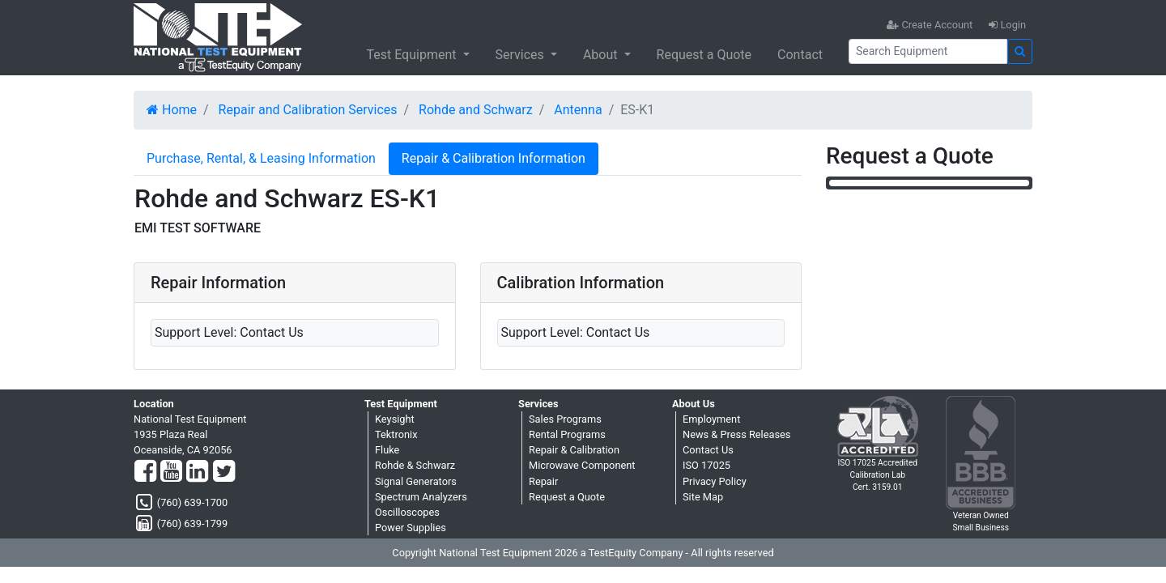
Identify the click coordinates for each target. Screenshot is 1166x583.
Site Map (703, 497)
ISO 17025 (706, 465)
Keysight (395, 419)
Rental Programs (567, 434)
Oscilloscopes (407, 512)
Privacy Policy (715, 481)
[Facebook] (145, 472)
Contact (800, 54)
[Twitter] (224, 472)
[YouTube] (171, 472)
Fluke (387, 450)
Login (1007, 25)
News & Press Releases (736, 434)
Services (521, 54)
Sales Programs (565, 419)
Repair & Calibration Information (493, 158)
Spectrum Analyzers (421, 497)
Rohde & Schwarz (415, 465)
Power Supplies (410, 527)
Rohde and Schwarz (476, 109)
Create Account (929, 25)
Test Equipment (412, 54)
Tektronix (396, 434)
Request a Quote (704, 54)
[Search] (928, 51)
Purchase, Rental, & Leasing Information (261, 158)
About (602, 54)
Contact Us (708, 450)
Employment (711, 419)
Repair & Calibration (574, 450)
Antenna (578, 109)
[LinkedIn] (197, 472)
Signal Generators (416, 481)
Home (172, 109)
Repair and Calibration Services (308, 109)
